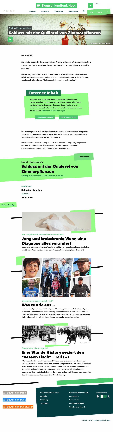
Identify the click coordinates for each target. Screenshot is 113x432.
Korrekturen (74, 400)
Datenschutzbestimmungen (53, 110)
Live (91, 12)
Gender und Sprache (77, 407)
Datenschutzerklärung (78, 392)
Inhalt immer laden (68, 117)
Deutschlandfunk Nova (49, 392)
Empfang (44, 400)
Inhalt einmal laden (45, 117)
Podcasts (45, 11)
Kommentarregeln (76, 403)
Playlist (99, 12)
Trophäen (44, 403)
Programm (58, 11)
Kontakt (43, 396)
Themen (32, 11)
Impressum (74, 396)
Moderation (73, 11)
